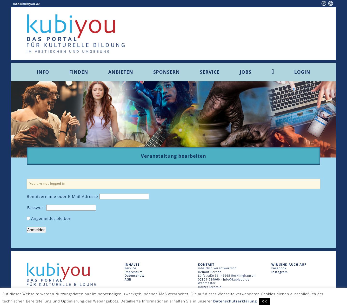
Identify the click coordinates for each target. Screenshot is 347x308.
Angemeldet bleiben (49, 218)
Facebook (279, 268)
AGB (128, 279)
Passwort (36, 207)
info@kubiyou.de (26, 4)
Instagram (279, 272)
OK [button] (264, 301)
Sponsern (166, 72)
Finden (78, 72)
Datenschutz (135, 276)
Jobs (246, 72)
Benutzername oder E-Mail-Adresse (62, 196)
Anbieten (120, 72)
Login (302, 72)
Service (210, 72)
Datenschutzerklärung (235, 301)
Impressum (133, 272)
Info (43, 72)
